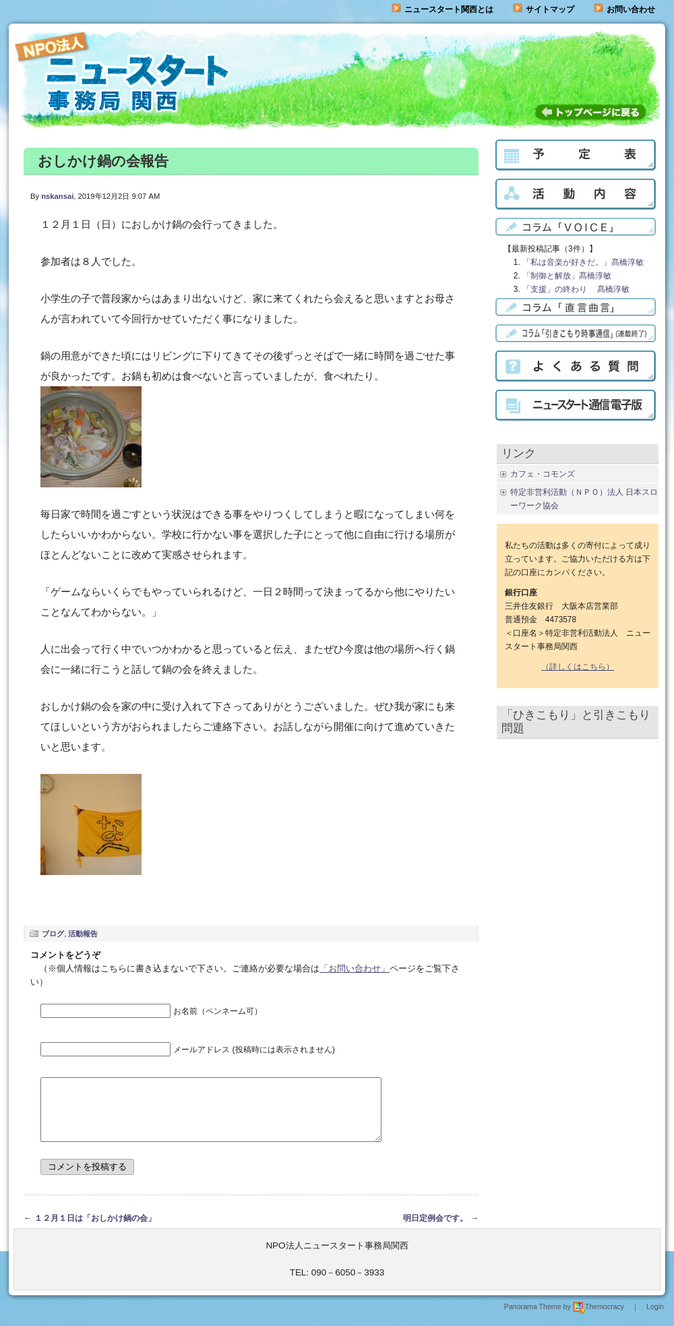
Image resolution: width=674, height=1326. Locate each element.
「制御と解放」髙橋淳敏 (566, 275)
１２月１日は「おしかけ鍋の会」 (95, 1230)
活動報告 (83, 934)
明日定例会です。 (435, 1230)
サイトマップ (543, 9)
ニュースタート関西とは (442, 9)
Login (655, 1319)
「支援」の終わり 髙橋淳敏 (576, 289)
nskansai (57, 196)
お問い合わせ (631, 9)
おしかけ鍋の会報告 (103, 161)
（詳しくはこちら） (577, 666)
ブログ (53, 934)
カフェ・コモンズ (542, 474)
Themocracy (598, 1319)
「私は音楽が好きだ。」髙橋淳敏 (583, 262)
